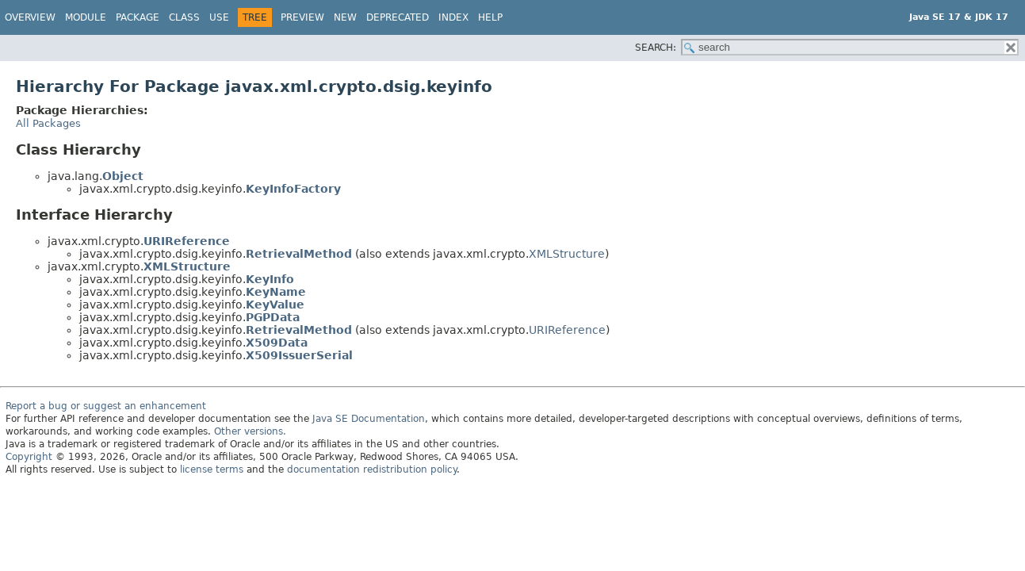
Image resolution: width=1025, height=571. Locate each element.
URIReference (186, 241)
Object (122, 176)
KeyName (276, 292)
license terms (211, 469)
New (345, 17)
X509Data (277, 342)
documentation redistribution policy (372, 469)
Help (490, 17)
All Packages (48, 123)
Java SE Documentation (368, 418)
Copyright (29, 456)
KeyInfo (270, 279)
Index (453, 17)
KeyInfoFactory (293, 188)
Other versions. (250, 431)
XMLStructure (567, 253)
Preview (302, 17)
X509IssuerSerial (299, 355)
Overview (30, 17)
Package (137, 17)
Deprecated (397, 17)
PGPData (273, 317)
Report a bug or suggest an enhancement (106, 406)
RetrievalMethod (299, 253)
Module (85, 17)
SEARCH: (655, 47)
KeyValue (275, 304)
